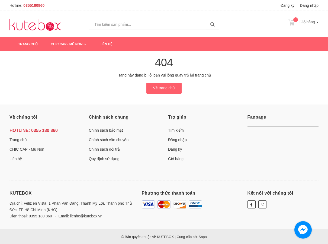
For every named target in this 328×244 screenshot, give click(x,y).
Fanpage (256, 117)
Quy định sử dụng (104, 159)
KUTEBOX (20, 193)
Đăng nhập (309, 5)
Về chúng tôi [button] (23, 117)
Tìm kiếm (176, 130)
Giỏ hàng (176, 159)
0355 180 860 (44, 130)
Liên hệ (106, 44)
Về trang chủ (164, 88)
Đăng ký (287, 5)
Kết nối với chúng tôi (270, 193)
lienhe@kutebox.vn (86, 216)
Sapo (202, 237)
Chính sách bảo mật (106, 130)
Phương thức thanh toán (168, 193)
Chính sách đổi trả (104, 149)
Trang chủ (28, 44)
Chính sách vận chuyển (109, 140)
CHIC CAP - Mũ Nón (68, 44)
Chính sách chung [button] (109, 117)
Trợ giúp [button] (177, 117)
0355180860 (33, 5)
